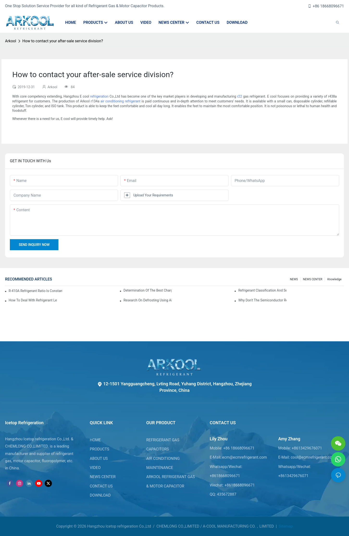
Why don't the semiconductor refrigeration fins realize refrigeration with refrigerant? (262, 300)
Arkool (10, 41)
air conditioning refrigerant (120, 101)
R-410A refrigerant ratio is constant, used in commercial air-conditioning (35, 291)
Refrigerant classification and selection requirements (262, 290)
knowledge (334, 279)
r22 (239, 96)
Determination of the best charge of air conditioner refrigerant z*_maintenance (148, 290)
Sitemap (285, 526)
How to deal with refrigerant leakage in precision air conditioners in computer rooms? (33, 300)
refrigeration (99, 96)
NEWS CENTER (312, 279)
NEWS (294, 279)
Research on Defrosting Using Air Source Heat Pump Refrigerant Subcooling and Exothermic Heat (148, 300)
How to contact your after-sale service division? (62, 41)
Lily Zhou (219, 438)
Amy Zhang (289, 438)
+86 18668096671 (326, 6)
